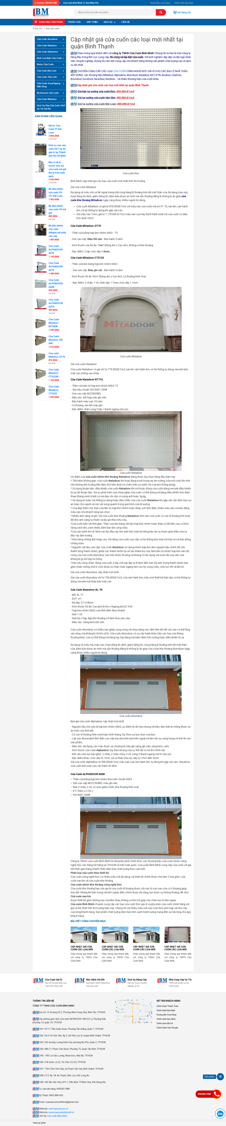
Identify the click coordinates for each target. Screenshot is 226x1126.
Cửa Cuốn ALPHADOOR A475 (56, 266)
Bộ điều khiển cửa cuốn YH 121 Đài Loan (56, 192)
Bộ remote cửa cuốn (48, 93)
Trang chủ (74, 22)
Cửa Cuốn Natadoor (47, 45)
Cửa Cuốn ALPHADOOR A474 (56, 249)
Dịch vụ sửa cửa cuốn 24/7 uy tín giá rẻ (51, 107)
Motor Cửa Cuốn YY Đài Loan (55, 129)
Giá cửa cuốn (52, 28)
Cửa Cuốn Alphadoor (47, 51)
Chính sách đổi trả (165, 1023)
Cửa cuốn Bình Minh (57, 1116)
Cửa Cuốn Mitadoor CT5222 (54, 390)
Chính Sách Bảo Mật (166, 1010)
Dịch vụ (109, 22)
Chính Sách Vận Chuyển (167, 1028)
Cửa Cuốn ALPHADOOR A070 (56, 303)
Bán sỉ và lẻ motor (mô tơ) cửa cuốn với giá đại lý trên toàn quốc (57, 169)
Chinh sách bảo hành (183, 3)
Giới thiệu (92, 22)
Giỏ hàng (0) (182, 12)
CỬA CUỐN (119, 71)
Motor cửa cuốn (45, 64)
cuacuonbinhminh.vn (64, 1112)
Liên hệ (125, 22)
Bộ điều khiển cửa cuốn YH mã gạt (57, 209)
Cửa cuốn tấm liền (47, 77)
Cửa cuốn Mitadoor (47, 99)
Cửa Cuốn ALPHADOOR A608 (56, 283)
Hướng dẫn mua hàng (160, 3)
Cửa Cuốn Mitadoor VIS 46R (56, 340)
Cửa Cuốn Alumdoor (47, 39)
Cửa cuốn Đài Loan (46, 70)
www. (51, 1112)
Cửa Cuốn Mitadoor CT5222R (54, 373)
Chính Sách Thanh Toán (167, 1006)
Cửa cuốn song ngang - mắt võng (49, 85)
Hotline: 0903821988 (46, 3)
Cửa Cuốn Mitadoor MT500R (54, 323)
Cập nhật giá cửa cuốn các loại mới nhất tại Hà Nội (82, 949)
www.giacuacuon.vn (58, 1108)
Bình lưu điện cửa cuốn (49, 58)
